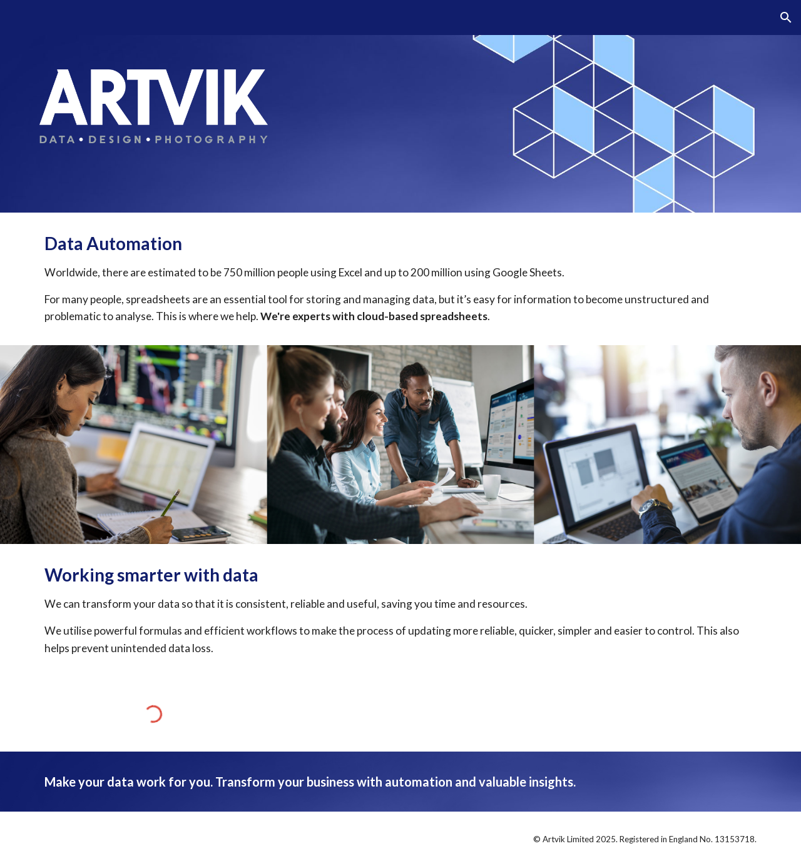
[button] (786, 18)
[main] (400, 279)
